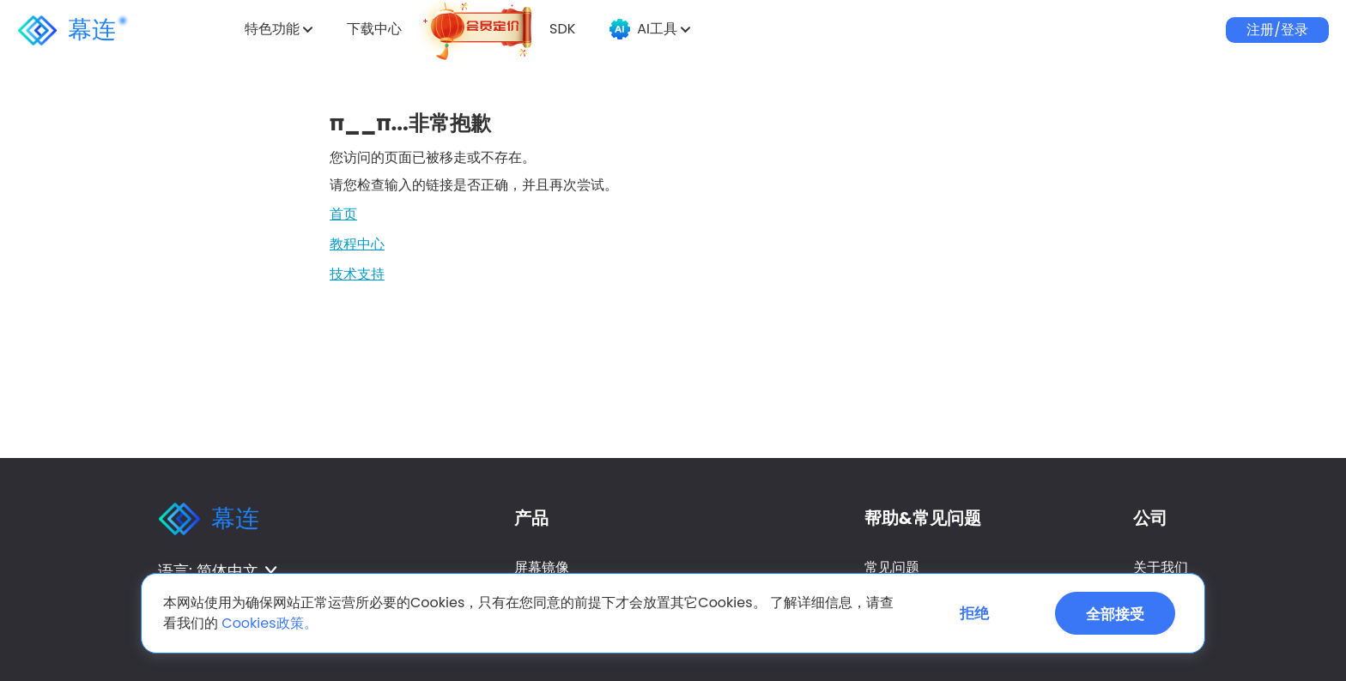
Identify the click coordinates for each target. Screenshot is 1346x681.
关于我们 (1160, 567)
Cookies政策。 (269, 623)
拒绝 (974, 613)
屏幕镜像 (541, 567)
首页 (343, 214)
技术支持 (357, 274)
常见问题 (891, 567)
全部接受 (1115, 614)
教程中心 (357, 244)
